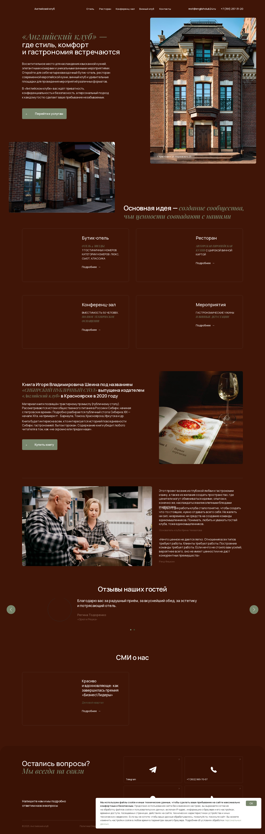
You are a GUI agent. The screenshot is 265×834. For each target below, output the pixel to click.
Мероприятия (211, 304)
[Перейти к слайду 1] (130, 629)
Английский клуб (44, 9)
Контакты (165, 9)
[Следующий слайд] (254, 609)
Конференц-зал (125, 9)
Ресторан (105, 9)
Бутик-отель (95, 238)
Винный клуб (146, 9)
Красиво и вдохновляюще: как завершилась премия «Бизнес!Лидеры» (100, 688)
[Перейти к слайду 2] (134, 629)
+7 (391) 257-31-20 (232, 9)
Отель (90, 9)
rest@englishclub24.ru (202, 9)
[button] (39, 444)
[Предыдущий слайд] (11, 609)
